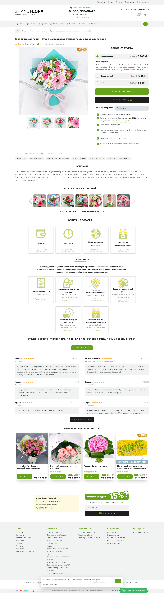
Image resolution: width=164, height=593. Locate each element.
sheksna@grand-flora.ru (48, 505)
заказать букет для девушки (58, 158)
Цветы (43, 24)
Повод (71, 24)
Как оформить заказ (116, 538)
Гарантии (41, 153)
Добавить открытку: (104, 108)
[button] (133, 590)
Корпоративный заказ (87, 532)
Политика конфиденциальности (25, 550)
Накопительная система (57, 549)
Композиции (56, 24)
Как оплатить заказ (115, 541)
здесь (123, 502)
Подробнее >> (41, 250)
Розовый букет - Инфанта (95, 466)
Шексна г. (143, 9)
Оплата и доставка (26, 153)
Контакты (101, 2)
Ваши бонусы (123, 121)
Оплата (118, 2)
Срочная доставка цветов (58, 573)
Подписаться (107, 513)
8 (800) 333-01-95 (82, 11)
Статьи (93, 24)
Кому (82, 24)
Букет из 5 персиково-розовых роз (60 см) (64, 467)
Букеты (31, 24)
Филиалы (19, 546)
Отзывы (19, 543)
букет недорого (37, 158)
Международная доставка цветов (58, 558)
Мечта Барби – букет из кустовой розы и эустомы (28, 467)
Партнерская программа (89, 538)
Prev (30, 201)
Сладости (27, 583)
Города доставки (54, 541)
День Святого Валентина (128, 583)
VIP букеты (39, 583)
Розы (20, 24)
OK (118, 581)
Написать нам (113, 535)
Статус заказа (142, 2)
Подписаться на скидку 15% (58, 565)
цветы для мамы (80, 158)
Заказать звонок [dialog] (82, 17)
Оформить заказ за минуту (121, 91)
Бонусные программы (56, 562)
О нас (110, 2)
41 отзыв (30, 44)
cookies (57, 580)
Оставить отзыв (82, 347)
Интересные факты (140, 532)
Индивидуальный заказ (56, 535)
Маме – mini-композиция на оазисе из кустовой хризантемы (131, 467)
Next (134, 201)
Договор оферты (23, 538)
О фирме (19, 532)
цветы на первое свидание (119, 158)
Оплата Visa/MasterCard (58, 532)
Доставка (129, 2)
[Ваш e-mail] (107, 507)
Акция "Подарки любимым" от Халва (58, 569)
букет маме (21, 158)
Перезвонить (112, 532)
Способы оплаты (54, 538)
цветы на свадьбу (97, 158)
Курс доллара (53, 543)
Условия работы (85, 535)
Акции (49, 546)
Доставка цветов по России (55, 553)
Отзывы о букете (55, 153)
